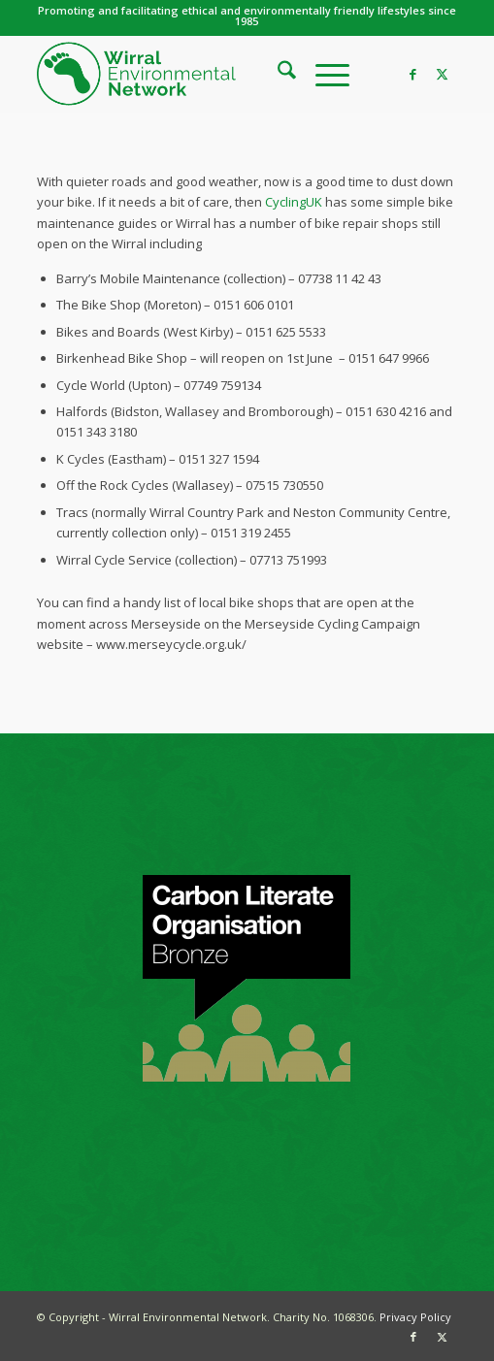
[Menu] (322, 74)
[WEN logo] (205, 74)
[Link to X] (442, 74)
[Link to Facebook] (413, 74)
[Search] (277, 74)
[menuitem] (277, 74)
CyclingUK (292, 202)
